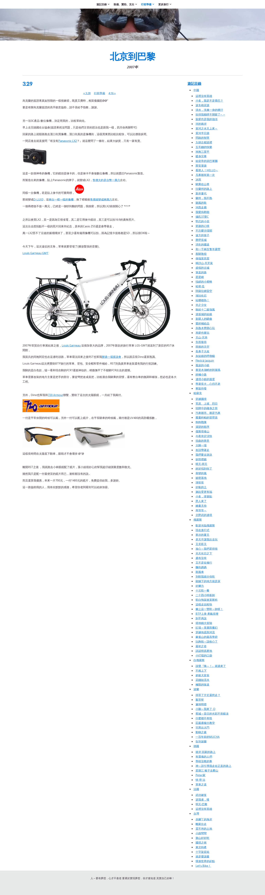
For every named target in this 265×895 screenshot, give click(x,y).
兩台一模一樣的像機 (61, 199)
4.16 (112, 93)
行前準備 (99, 93)
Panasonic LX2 (67, 141)
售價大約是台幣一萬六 (106, 180)
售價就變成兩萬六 (101, 199)
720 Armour (55, 395)
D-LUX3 (38, 199)
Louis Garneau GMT (35, 253)
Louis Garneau (71, 345)
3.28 (87, 93)
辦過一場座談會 (111, 357)
